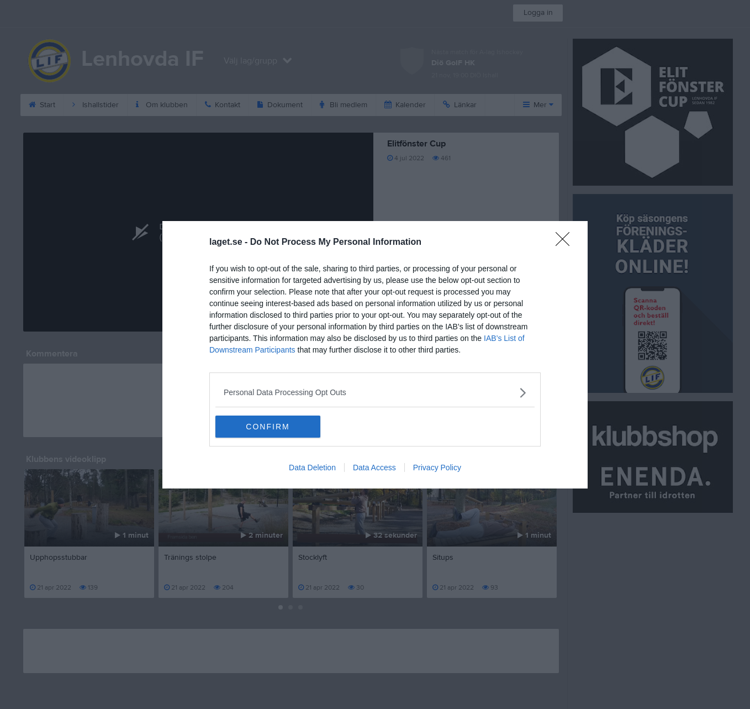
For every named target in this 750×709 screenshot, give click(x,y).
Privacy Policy (437, 467)
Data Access (374, 467)
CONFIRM (267, 426)
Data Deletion (312, 467)
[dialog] (375, 355)
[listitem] (375, 392)
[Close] (566, 242)
